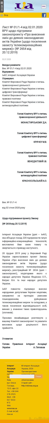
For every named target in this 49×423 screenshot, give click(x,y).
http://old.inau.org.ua (29, 386)
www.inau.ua (12, 408)
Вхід (6, 15)
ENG (44, 6)
